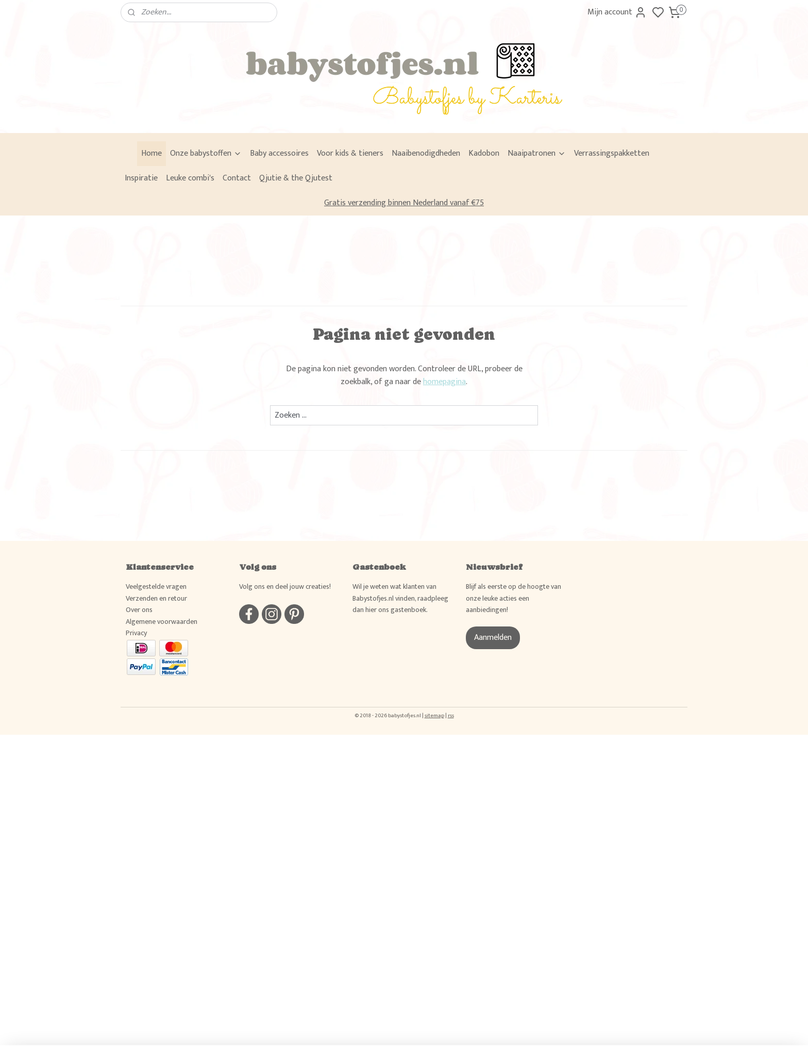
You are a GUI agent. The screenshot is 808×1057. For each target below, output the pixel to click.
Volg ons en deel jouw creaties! (285, 586)
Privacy (136, 633)
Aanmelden (493, 638)
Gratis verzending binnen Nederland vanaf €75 (404, 203)
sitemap (434, 715)
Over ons (139, 610)
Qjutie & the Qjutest (295, 178)
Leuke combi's (190, 178)
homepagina (444, 382)
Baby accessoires (279, 153)
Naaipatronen (537, 153)
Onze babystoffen (206, 153)
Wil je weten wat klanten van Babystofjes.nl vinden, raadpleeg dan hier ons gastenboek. (400, 598)
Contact (237, 178)
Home (151, 153)
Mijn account (617, 12)
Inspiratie (141, 178)
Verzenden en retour (156, 598)
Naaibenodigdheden (426, 153)
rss (451, 715)
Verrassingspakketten (611, 153)
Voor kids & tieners (350, 153)
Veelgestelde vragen (156, 586)
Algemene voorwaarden (161, 621)
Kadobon (483, 153)
